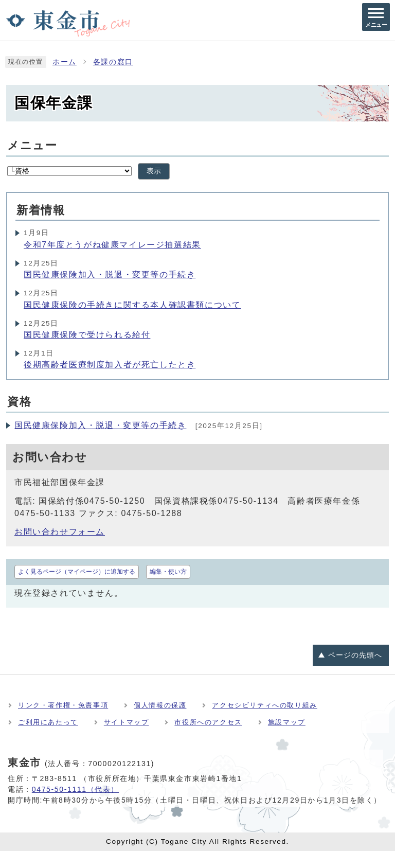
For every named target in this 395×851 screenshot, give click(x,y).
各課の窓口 (113, 62)
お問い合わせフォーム (59, 531)
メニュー (32, 145)
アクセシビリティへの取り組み (264, 705)
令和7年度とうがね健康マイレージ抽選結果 (112, 244)
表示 (154, 171)
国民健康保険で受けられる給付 (87, 334)
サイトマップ (126, 722)
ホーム (64, 62)
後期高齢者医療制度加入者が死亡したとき (109, 364)
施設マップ (287, 722)
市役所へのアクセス (208, 722)
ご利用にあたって (48, 722)
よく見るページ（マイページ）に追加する (76, 571)
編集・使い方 (168, 571)
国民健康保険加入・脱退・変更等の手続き (109, 274)
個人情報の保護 (160, 705)
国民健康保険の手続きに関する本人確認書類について (132, 304)
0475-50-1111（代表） (75, 789)
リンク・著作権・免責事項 (63, 705)
